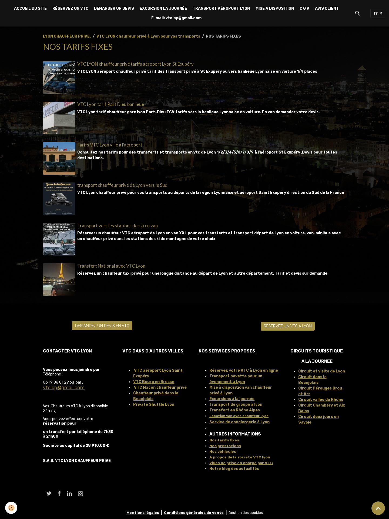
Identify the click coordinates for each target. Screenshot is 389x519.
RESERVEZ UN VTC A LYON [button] (288, 325)
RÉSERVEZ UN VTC (70, 8)
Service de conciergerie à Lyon (239, 421)
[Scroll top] (378, 508)
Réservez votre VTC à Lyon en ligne (243, 369)
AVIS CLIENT (327, 8)
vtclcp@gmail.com (64, 387)
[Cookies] (11, 508)
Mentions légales (142, 512)
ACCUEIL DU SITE (30, 8)
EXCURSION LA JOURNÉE (163, 8)
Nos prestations (225, 445)
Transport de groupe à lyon (235, 403)
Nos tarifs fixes (224, 439)
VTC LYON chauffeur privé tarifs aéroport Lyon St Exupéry (135, 64)
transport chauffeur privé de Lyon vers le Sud (122, 185)
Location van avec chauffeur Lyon (239, 415)
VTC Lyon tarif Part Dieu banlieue (110, 104)
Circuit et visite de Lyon (321, 370)
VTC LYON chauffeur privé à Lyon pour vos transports (148, 36)
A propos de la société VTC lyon (239, 456)
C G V (304, 8)
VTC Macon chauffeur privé (160, 386)
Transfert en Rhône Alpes (234, 409)
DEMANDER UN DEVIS (114, 8)
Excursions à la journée (231, 398)
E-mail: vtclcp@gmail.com (176, 18)
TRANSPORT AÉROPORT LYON (221, 8)
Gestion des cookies (246, 512)
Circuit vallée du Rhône (320, 399)
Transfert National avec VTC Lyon (111, 265)
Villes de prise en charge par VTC (241, 462)
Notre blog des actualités (234, 467)
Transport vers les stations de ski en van (117, 225)
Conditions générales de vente (194, 512)
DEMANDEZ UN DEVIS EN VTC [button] (102, 325)
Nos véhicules (222, 450)
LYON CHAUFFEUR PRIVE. (67, 36)
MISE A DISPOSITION (275, 8)
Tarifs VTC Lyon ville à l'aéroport (109, 144)
